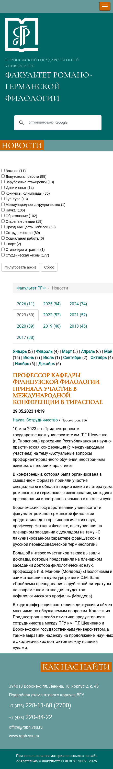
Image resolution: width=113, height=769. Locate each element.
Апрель (88, 351)
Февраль (44, 351)
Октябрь (99, 357)
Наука (19, 420)
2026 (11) (26, 304)
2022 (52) (52, 315)
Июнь (28, 357)
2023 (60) (26, 315)
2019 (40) (52, 326)
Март (67, 351)
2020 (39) (26, 326)
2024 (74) (78, 304)
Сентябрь (72, 357)
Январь (20, 351)
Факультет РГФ (31, 288)
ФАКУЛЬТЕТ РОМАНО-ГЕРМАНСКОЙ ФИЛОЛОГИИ (48, 86)
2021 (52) (78, 315)
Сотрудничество (42, 420)
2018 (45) (78, 326)
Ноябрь (22, 363)
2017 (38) (26, 337)
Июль (48, 357)
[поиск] (57, 123)
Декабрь (46, 363)
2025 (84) (52, 304)
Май (108, 351)
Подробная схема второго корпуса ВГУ (46, 695)
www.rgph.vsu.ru (24, 735)
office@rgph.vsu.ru (26, 727)
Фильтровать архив (21, 267)
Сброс (49, 267)
